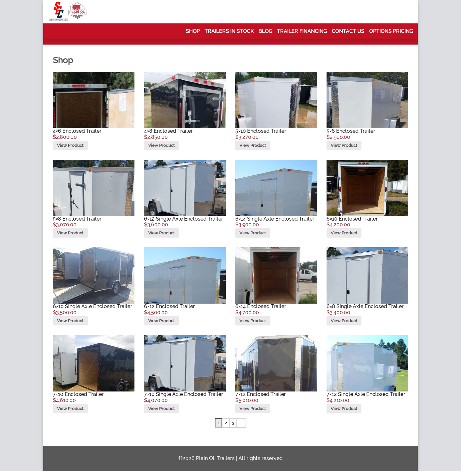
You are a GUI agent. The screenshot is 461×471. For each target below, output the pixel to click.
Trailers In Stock (229, 31)
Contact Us (348, 31)
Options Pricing (391, 31)
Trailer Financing (302, 31)
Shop (193, 31)
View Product (70, 145)
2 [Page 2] (226, 422)
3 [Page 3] (233, 422)
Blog (265, 31)
